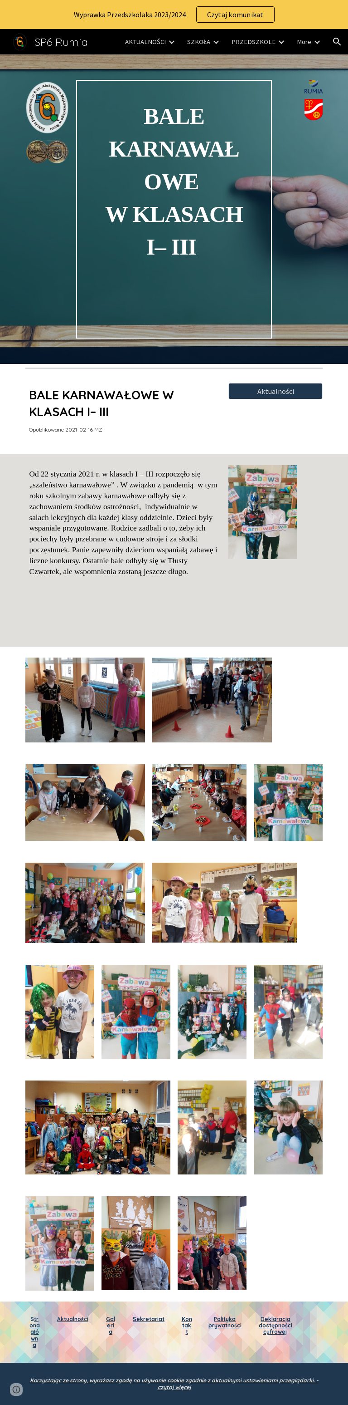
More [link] (304, 42)
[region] (174, 14)
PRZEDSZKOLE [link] (254, 42)
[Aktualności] (275, 391)
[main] (173, 209)
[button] (337, 42)
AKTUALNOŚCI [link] (145, 42)
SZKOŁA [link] (198, 42)
